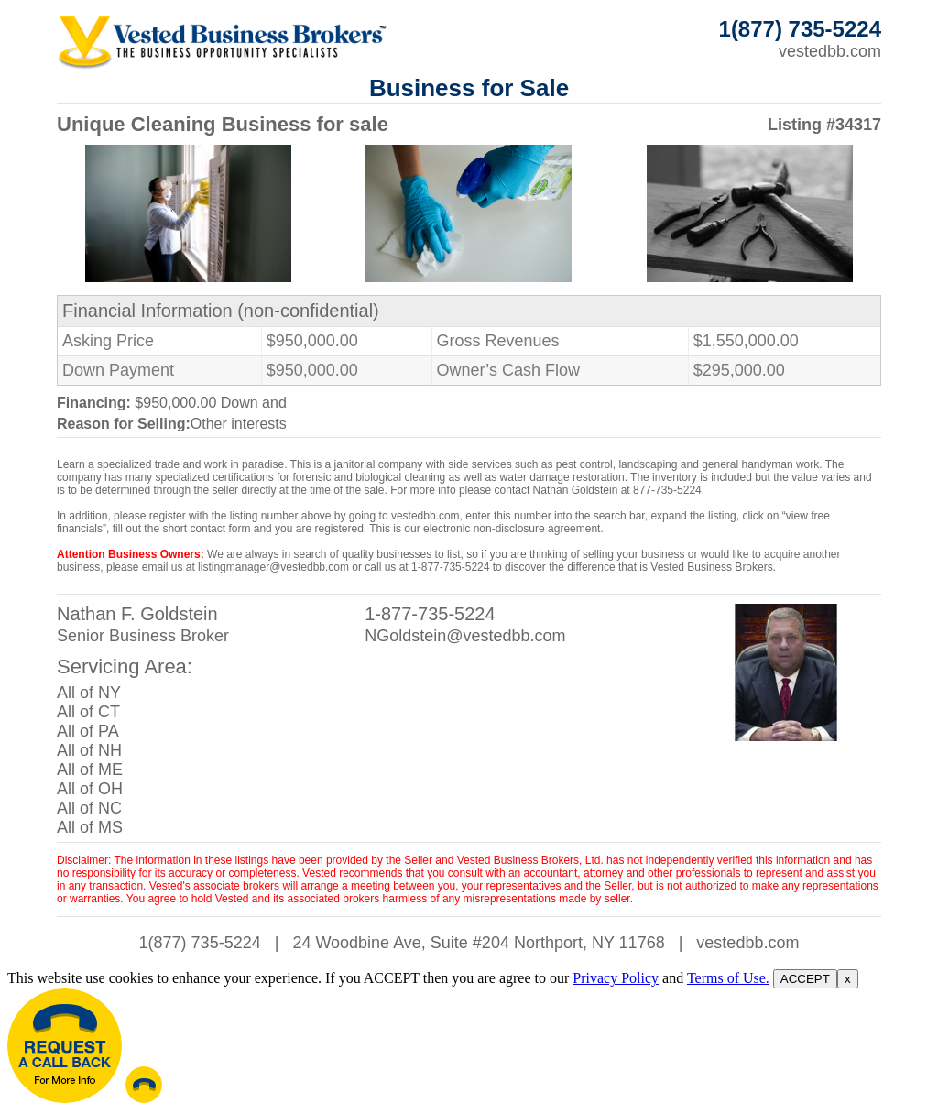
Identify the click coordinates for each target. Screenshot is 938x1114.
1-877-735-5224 (430, 614)
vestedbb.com (830, 51)
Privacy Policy (616, 978)
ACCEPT (805, 979)
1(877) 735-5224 (200, 943)
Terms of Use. (728, 978)
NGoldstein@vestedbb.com (465, 636)
